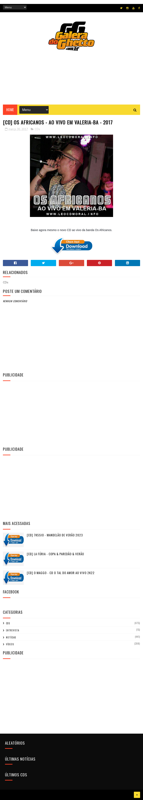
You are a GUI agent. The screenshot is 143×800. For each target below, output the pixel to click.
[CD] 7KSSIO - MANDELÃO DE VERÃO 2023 (55, 535)
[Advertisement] (71, 413)
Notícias (11, 637)
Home (10, 109)
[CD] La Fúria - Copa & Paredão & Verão (55, 554)
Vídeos (10, 644)
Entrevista (12, 630)
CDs (37, 129)
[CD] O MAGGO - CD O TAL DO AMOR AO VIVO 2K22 (61, 572)
